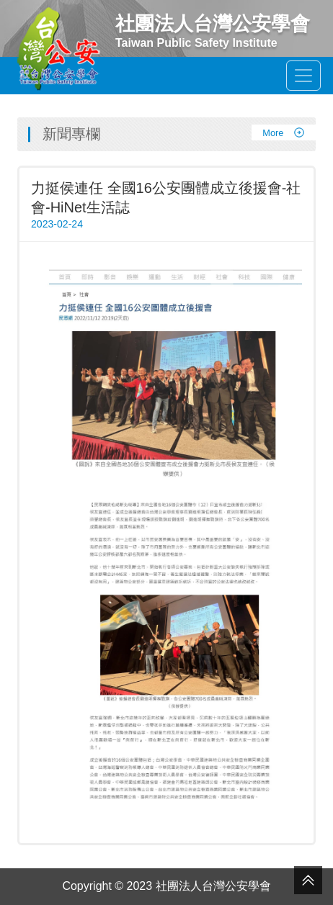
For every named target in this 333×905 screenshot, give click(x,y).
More (283, 132)
